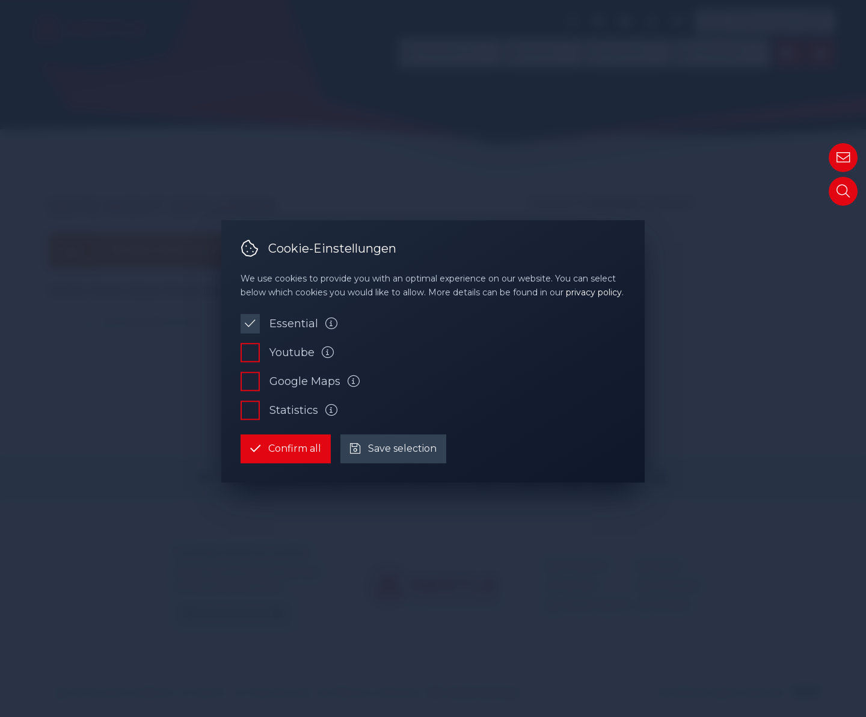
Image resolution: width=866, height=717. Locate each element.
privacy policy (594, 292)
